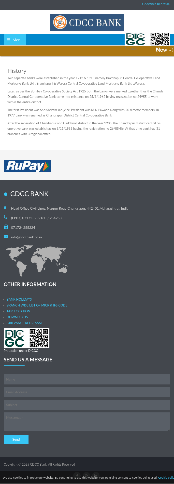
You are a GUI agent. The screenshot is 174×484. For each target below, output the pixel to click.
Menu (15, 39)
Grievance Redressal (156, 4)
